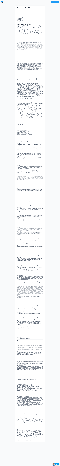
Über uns (39, 1)
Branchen (26, 1)
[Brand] (2, 2)
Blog (29, 1)
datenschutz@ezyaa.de (35, 437)
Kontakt (33, 1)
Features (21, 1)
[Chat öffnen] (55, 464)
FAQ (36, 1)
